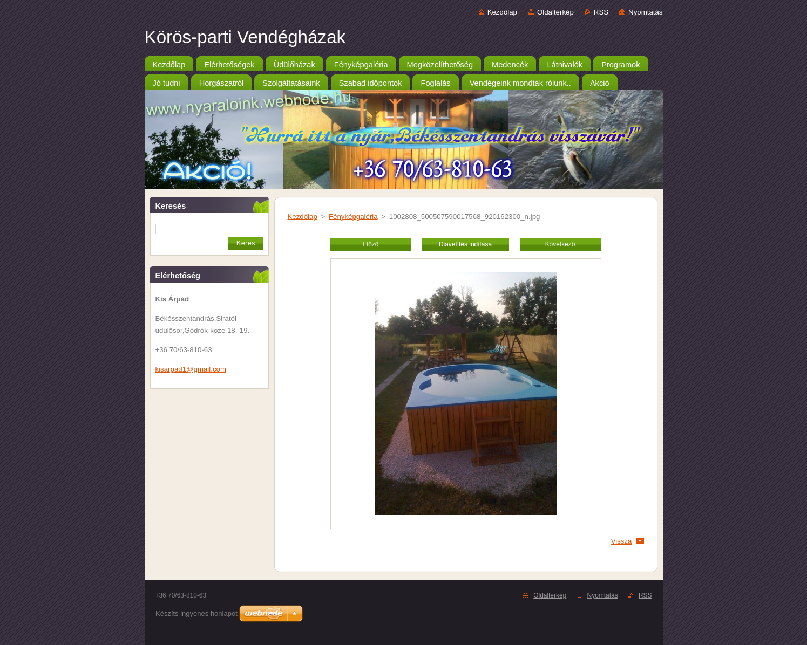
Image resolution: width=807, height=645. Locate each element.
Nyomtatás (645, 12)
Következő (560, 244)
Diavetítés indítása (465, 244)
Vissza (621, 541)
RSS (601, 12)
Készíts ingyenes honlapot (196, 613)
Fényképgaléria (353, 216)
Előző (371, 244)
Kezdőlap (502, 12)
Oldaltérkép (555, 12)
